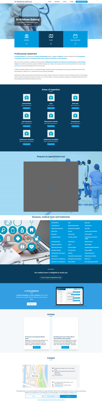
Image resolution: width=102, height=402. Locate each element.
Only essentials (51, 396)
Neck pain (54, 234)
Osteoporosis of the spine (74, 259)
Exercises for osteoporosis (58, 259)
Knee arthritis (71, 261)
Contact (71, 1)
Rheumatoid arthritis (73, 225)
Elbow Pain (54, 231)
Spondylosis (55, 256)
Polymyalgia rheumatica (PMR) (91, 237)
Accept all (68, 396)
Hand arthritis (88, 234)
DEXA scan (87, 259)
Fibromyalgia (88, 244)
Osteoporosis (88, 225)
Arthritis (70, 253)
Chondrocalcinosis (89, 253)
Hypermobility (88, 250)
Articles (64, 1)
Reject (33, 396)
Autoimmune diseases (57, 228)
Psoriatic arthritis (72, 237)
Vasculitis (87, 228)
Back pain (87, 222)
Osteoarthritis (55, 222)
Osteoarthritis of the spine (58, 253)
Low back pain (72, 250)
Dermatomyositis (56, 241)
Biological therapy (56, 250)
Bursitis (70, 231)
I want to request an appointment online (51, 277)
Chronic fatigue (72, 247)
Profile (49, 1)
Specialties (57, 1)
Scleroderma (71, 241)
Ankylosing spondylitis (74, 228)
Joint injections (55, 225)
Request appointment (81, 1)
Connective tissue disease (75, 256)
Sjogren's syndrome (57, 244)
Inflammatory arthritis (90, 256)
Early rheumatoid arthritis (91, 261)
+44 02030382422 (58, 375)
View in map (35, 376)
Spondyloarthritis (56, 237)
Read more (26, 108)
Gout (69, 222)
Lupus (69, 244)
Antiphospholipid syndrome (92, 247)
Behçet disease (89, 241)
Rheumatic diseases (57, 247)
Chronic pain (71, 234)
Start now (31, 304)
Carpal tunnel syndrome (91, 231)
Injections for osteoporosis (58, 261)
